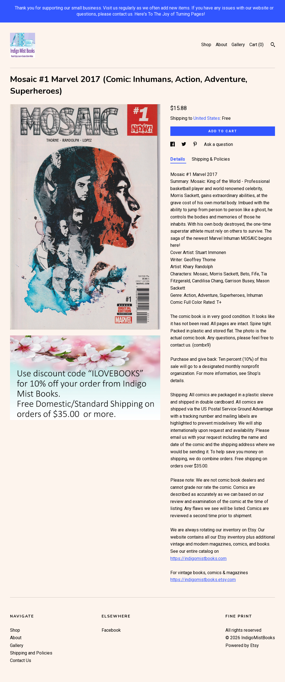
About (221, 44)
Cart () (256, 44)
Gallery (238, 44)
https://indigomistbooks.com (198, 558)
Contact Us (20, 660)
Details (178, 159)
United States (206, 118)
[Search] (273, 45)
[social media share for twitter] (184, 144)
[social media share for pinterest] (195, 144)
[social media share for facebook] (173, 144)
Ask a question (218, 144)
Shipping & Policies (211, 159)
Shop (206, 44)
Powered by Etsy (242, 645)
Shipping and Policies (31, 653)
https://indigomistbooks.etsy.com (203, 579)
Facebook (111, 630)
